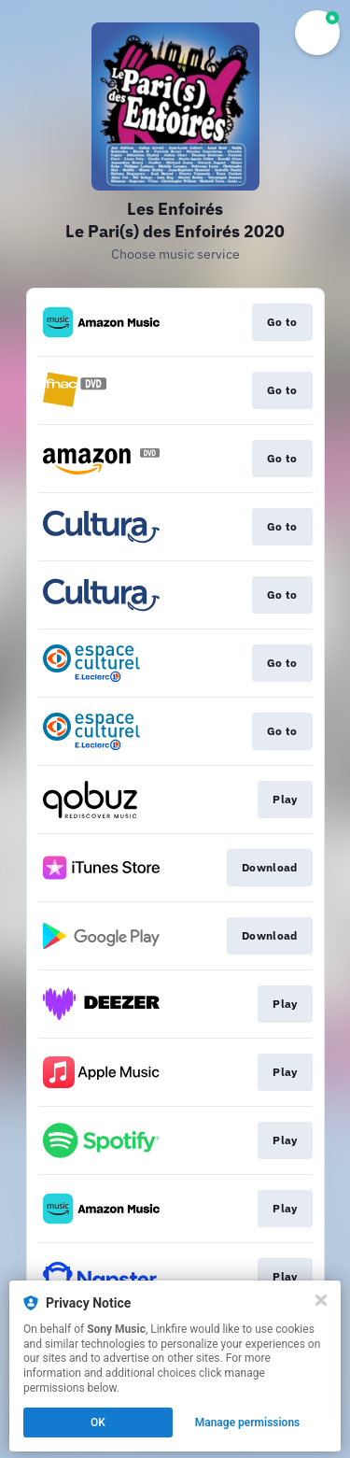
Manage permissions (248, 1422)
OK (98, 1422)
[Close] (321, 1300)
